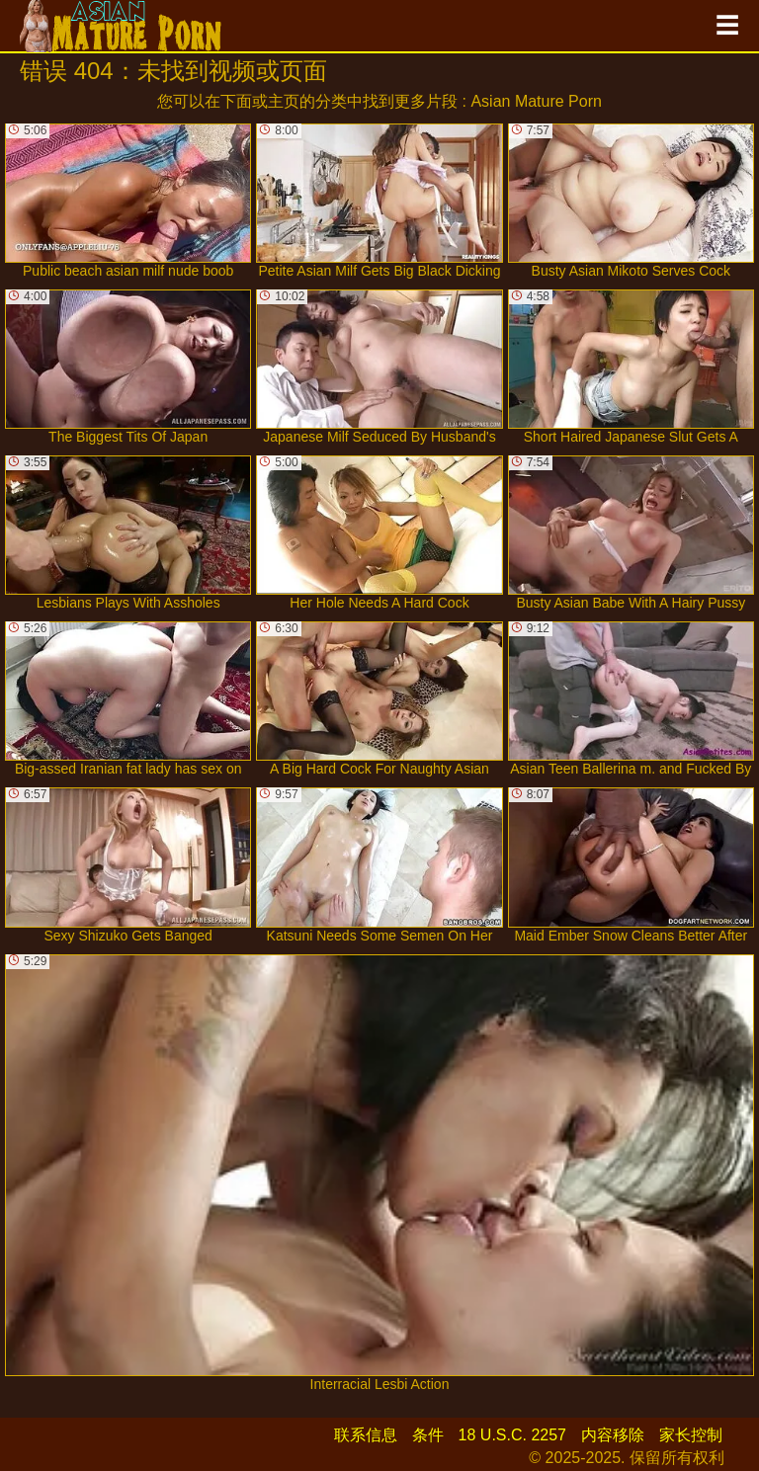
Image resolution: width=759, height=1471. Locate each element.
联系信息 (365, 1435)
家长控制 (690, 1435)
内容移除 (612, 1435)
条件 (428, 1435)
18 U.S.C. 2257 (512, 1435)
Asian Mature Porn (536, 101)
